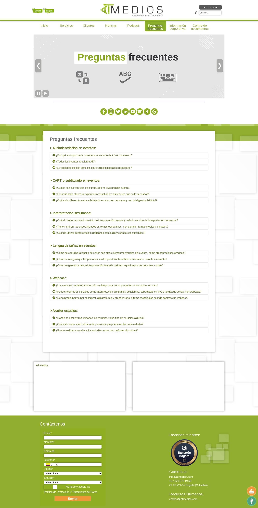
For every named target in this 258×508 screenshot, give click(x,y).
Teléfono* (49, 460)
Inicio (44, 25)
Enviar (72, 498)
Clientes (89, 25)
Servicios (66, 25)
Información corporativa (177, 27)
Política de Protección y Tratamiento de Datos (70, 492)
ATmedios (42, 365)
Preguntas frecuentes (155, 27)
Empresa (49, 451)
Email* (48, 433)
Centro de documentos (200, 27)
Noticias (111, 25)
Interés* (48, 468)
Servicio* (49, 477)
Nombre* (49, 442)
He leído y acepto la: (67, 487)
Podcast (133, 25)
